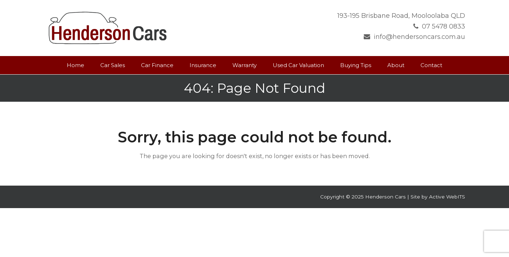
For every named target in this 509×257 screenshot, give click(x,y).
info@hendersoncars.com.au (419, 37)
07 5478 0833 (443, 26)
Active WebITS (447, 197)
